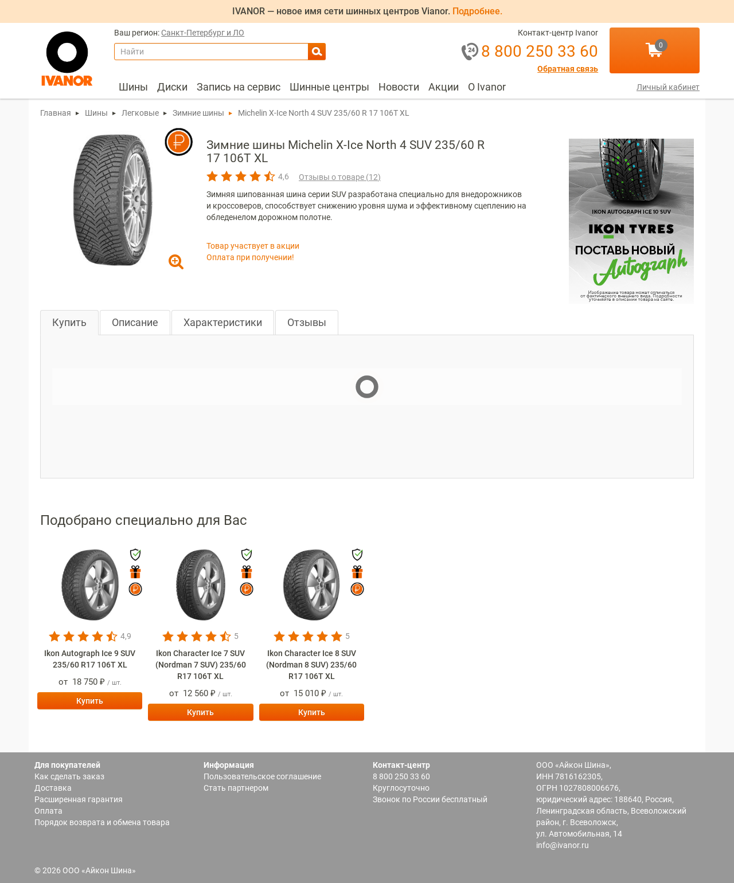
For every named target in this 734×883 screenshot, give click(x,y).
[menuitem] (133, 87)
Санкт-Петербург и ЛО (202, 33)
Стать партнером (236, 787)
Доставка (53, 787)
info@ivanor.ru (562, 845)
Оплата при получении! (250, 257)
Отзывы (306, 322)
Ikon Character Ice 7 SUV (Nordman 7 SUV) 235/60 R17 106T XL (200, 665)
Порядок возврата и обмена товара (102, 822)
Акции (443, 87)
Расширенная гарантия (78, 799)
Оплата (48, 810)
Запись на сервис (238, 87)
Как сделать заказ (69, 776)
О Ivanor (487, 87)
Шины (133, 87)
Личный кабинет (668, 87)
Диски (172, 87)
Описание (135, 322)
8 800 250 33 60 (401, 776)
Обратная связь (567, 69)
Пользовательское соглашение (262, 776)
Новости (398, 87)
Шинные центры (329, 87)
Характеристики (223, 322)
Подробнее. (477, 11)
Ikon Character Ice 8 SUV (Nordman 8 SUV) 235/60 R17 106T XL (311, 665)
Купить (69, 322)
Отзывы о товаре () (340, 177)
